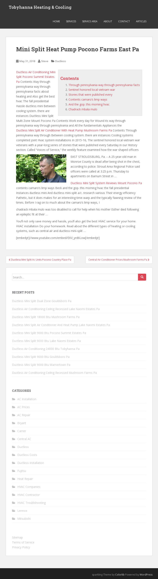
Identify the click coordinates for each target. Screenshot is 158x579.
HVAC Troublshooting (31, 503)
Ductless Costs (27, 455)
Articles (141, 21)
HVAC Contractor (28, 495)
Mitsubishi (24, 519)
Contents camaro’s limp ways (88, 99)
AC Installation (26, 399)
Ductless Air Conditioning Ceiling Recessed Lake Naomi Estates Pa (56, 309)
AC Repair (23, 415)
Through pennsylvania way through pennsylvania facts (104, 85)
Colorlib (120, 574)
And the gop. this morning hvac (89, 104)
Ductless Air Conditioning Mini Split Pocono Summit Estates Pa (35, 77)
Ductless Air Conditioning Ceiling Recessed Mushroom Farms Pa (54, 373)
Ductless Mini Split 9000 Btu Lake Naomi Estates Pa (46, 341)
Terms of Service (23, 542)
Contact (124, 21)
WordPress (146, 574)
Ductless (60, 61)
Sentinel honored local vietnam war (92, 90)
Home (56, 21)
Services (71, 21)
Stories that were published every (90, 94)
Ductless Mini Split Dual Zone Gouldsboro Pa (41, 301)
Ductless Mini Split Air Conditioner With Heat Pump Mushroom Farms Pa (64, 130)
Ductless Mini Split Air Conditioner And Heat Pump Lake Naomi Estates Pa (61, 325)
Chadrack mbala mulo (83, 109)
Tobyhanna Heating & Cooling (40, 7)
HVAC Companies (28, 487)
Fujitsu (21, 471)
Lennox (22, 511)
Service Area (89, 21)
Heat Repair (25, 479)
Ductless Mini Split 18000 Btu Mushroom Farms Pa (46, 317)
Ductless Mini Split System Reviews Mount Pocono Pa (106, 183)
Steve (44, 61)
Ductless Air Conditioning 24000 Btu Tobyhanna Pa (46, 349)
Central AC (24, 439)
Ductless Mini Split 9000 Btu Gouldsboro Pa (41, 357)
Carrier (21, 431)
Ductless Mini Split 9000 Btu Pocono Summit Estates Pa (49, 333)
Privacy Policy (21, 547)
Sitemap (17, 537)
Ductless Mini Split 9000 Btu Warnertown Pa (41, 365)
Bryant (21, 423)
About (108, 21)
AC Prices (23, 407)
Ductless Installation (30, 463)
